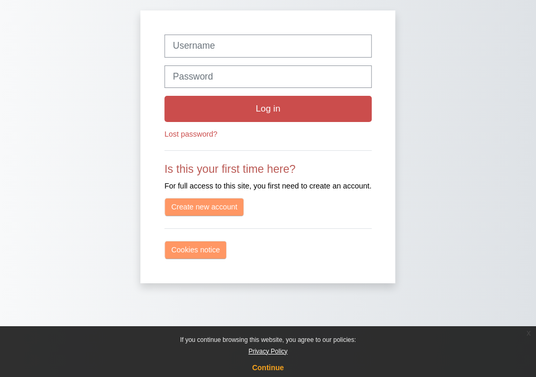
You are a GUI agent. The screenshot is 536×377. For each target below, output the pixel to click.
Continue (268, 367)
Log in (267, 108)
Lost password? (190, 134)
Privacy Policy (268, 351)
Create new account (204, 207)
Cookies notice (195, 250)
